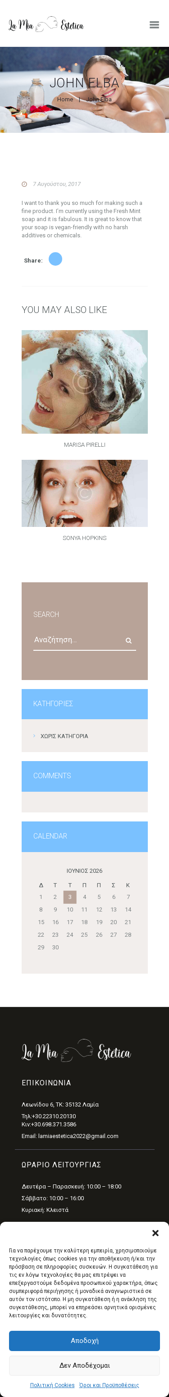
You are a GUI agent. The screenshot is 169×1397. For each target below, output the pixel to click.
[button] (155, 1233)
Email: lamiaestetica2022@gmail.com (70, 1136)
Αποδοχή (85, 1341)
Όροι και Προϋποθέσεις (109, 1385)
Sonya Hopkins (84, 538)
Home (65, 99)
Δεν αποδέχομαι (84, 1365)
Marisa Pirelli (84, 444)
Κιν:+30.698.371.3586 (49, 1124)
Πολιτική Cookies (52, 1385)
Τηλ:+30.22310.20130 (49, 1116)
